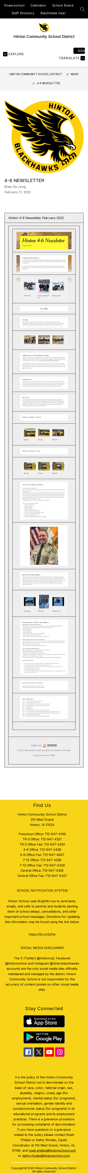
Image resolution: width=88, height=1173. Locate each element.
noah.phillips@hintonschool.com (52, 1150)
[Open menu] (13, 54)
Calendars (38, 5)
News (75, 74)
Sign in (81, 51)
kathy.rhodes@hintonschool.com (46, 1156)
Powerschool (14, 5)
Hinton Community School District (35, 74)
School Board (62, 5)
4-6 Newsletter (48, 83)
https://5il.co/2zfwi (42, 934)
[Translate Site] (71, 58)
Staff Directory (23, 13)
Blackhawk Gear (53, 13)
